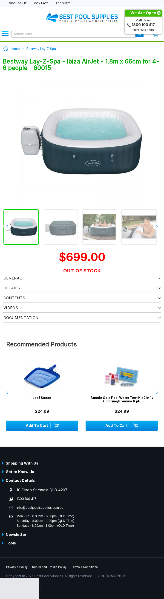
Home (15, 49)
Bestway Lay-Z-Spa (41, 49)
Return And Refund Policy (49, 567)
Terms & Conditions (84, 567)
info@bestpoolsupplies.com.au (40, 507)
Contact (41, 3)
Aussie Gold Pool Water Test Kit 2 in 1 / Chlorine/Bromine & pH (121, 399)
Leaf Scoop (42, 397)
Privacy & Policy (17, 567)
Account (63, 3)
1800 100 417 (18, 3)
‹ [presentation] (7, 226)
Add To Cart (42, 425)
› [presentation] (157, 226)
